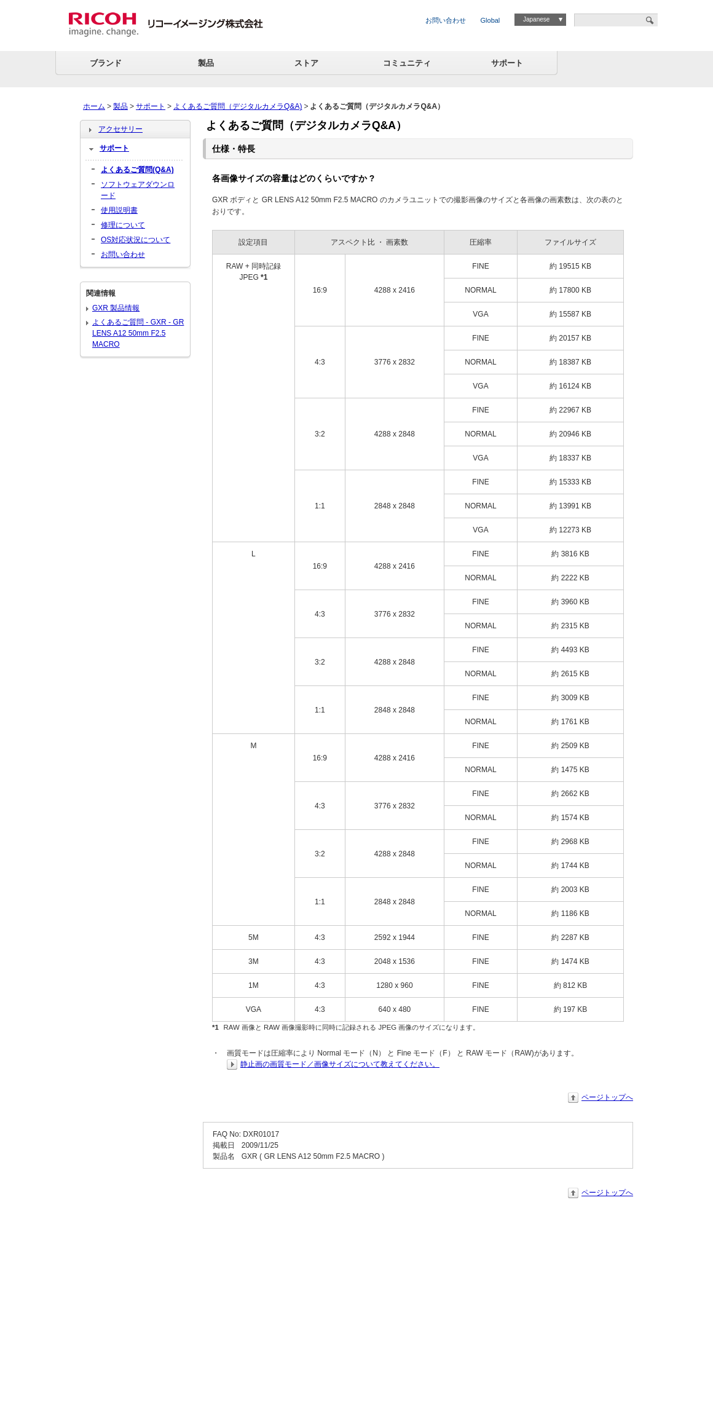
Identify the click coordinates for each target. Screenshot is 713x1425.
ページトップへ (607, 1097)
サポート (507, 63)
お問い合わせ (445, 20)
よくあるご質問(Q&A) (137, 169)
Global (490, 20)
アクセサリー (120, 129)
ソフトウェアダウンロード (138, 190)
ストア (306, 63)
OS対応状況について (135, 239)
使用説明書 (119, 210)
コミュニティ (407, 63)
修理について (123, 225)
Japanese (536, 19)
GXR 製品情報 (116, 308)
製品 (206, 63)
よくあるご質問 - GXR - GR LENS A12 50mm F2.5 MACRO (138, 333)
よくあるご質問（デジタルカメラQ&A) (237, 106)
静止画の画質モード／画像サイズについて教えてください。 (339, 1064)
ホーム (94, 106)
